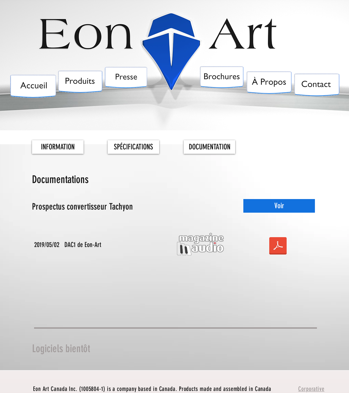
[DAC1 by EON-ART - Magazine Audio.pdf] (278, 246)
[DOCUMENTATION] (209, 147)
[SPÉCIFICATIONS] (133, 147)
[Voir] (279, 206)
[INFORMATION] (58, 147)
